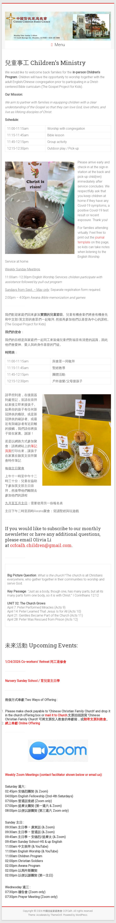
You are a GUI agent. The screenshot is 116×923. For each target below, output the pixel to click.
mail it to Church (56, 715)
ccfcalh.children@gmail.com (41, 545)
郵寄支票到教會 (95, 719)
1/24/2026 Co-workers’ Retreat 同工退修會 (35, 662)
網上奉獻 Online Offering (22, 723)
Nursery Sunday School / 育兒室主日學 (32, 681)
